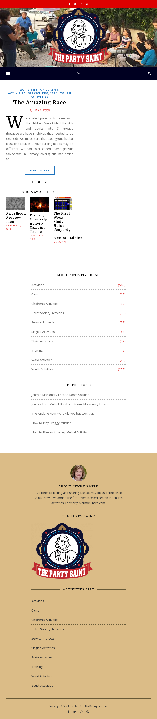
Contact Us (77, 706)
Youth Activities (42, 369)
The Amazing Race (39, 103)
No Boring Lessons (96, 706)
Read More (39, 170)
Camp (35, 294)
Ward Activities (42, 360)
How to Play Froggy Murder (51, 423)
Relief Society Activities (47, 313)
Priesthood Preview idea (16, 218)
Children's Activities (44, 303)
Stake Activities (42, 341)
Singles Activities (43, 332)
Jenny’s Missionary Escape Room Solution (60, 395)
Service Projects (43, 93)
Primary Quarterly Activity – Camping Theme (38, 224)
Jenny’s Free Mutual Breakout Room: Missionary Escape (70, 404)
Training (37, 350)
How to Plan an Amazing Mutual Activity (59, 432)
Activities (29, 89)
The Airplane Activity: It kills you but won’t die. (63, 413)
